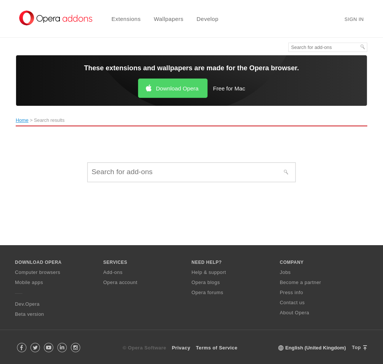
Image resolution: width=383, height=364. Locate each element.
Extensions (126, 19)
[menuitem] (121, 19)
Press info (291, 292)
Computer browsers (37, 272)
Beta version (29, 314)
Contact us (292, 302)
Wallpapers (168, 19)
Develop (208, 19)
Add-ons (113, 272)
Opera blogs (206, 282)
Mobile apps (29, 282)
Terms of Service (217, 348)
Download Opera (177, 88)
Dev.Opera (27, 304)
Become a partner (300, 282)
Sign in (354, 19)
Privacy (181, 348)
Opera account (120, 282)
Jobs (285, 272)
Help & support (209, 272)
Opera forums (207, 292)
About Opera (294, 312)
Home (22, 120)
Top (356, 347)
